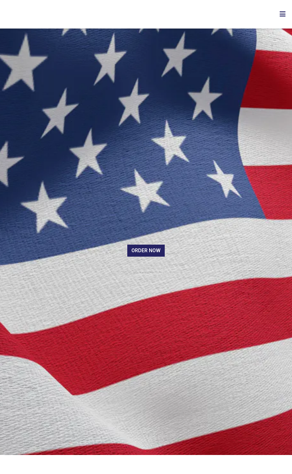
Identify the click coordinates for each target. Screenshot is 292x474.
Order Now (146, 250)
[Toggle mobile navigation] (282, 14)
